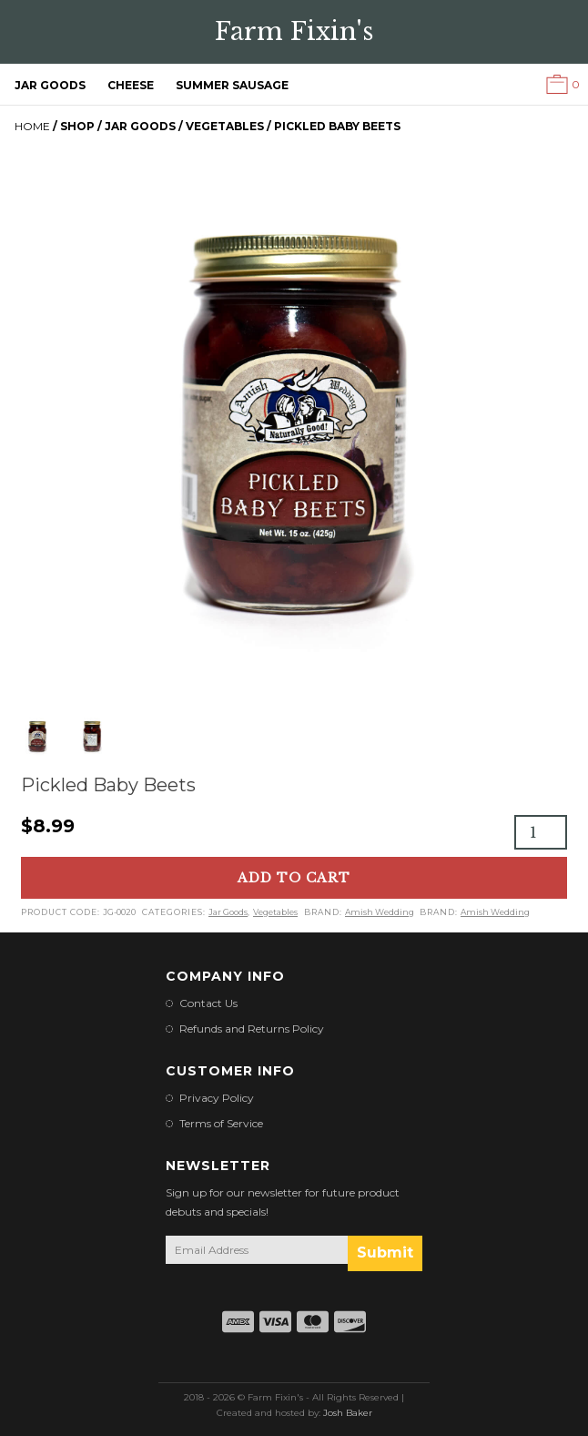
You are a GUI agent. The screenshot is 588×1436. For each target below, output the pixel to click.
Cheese (130, 85)
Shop (77, 126)
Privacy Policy (216, 1098)
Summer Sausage (232, 85)
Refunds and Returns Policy (251, 1028)
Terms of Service (221, 1123)
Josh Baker (347, 1413)
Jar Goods (50, 85)
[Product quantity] (540, 832)
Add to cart (294, 878)
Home (32, 126)
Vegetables (225, 126)
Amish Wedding (379, 912)
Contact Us (208, 1003)
